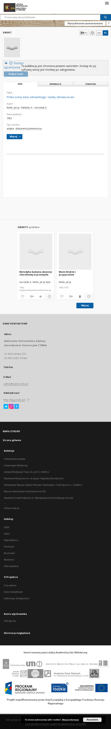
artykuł (10, 128)
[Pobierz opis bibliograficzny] (31, 296)
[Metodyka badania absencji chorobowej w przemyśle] (36, 252)
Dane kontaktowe (13, 591)
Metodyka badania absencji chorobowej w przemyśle (35, 273)
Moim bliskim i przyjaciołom (67, 273)
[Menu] (106, 3)
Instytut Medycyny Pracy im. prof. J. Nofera (26, 472)
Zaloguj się (10, 620)
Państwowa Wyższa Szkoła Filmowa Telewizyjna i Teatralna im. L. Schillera (43, 484)
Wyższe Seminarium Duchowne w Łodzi (25, 491)
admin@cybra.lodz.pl (16, 383)
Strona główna (12, 440)
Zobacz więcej (11, 508)
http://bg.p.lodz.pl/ (14, 399)
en (99, 33)
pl (105, 33)
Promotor (9, 546)
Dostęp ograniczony (13, 65)
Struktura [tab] (90, 84)
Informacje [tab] (55, 84)
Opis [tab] (20, 84)
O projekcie (10, 585)
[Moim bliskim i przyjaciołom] (75, 252)
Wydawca (9, 559)
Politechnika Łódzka (14, 459)
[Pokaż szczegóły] (49, 296)
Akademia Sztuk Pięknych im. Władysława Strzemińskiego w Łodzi (38, 497)
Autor (7, 533)
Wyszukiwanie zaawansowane (85, 23)
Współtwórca (11, 540)
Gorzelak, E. (40, 107)
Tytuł (6, 527)
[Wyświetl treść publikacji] (79, 296)
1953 (9, 118)
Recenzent (9, 553)
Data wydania (11, 566)
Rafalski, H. (27, 107)
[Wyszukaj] (105, 17)
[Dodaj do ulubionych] (22, 296)
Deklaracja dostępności (16, 598)
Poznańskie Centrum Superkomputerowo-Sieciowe (55, 723)
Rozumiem (92, 719)
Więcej (85, 305)
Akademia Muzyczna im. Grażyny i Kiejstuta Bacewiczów (33, 478)
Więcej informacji (70, 720)
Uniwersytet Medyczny (16, 465)
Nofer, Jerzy (13, 107)
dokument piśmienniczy (29, 128)
